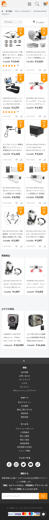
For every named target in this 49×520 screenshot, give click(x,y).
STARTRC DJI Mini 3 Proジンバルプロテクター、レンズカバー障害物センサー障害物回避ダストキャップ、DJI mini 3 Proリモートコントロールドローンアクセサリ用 (36, 55)
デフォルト (8, 22)
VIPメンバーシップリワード (24, 391)
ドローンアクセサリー (23, 11)
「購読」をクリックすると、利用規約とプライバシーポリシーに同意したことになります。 (24, 487)
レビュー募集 (24, 451)
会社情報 (24, 372)
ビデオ (24, 383)
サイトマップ (24, 380)
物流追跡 (24, 417)
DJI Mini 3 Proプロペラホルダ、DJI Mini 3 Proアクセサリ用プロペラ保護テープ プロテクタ (36, 234)
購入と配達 (24, 436)
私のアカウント (24, 402)
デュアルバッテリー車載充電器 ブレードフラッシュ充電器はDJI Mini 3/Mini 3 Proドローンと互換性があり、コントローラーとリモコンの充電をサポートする (13, 148)
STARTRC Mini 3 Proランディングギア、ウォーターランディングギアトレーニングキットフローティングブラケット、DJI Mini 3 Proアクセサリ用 (36, 102)
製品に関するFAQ (24, 410)
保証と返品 (24, 440)
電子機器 (8, 11)
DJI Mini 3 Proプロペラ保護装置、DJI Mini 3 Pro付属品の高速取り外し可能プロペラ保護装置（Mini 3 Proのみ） (13, 234)
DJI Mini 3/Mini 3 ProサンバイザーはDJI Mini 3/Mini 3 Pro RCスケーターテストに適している (36, 148)
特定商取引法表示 (24, 447)
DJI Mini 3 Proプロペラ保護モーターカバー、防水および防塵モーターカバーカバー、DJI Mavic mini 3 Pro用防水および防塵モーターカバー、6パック (13, 55)
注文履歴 (24, 406)
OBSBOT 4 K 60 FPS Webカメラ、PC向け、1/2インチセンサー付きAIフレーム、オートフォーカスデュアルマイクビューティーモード (13, 337)
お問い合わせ (24, 376)
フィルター (40, 22)
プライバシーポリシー (24, 429)
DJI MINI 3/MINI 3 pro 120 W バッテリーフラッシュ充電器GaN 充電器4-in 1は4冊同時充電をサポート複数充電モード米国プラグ (36, 191)
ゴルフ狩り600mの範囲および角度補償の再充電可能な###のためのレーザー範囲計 (36, 337)
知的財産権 (24, 443)
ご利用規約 (24, 432)
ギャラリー (24, 387)
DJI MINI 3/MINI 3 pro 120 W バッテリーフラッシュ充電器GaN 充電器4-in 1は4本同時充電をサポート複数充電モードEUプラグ (12, 191)
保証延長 (24, 413)
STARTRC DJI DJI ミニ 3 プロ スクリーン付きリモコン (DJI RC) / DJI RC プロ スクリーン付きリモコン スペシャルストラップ (12, 102)
